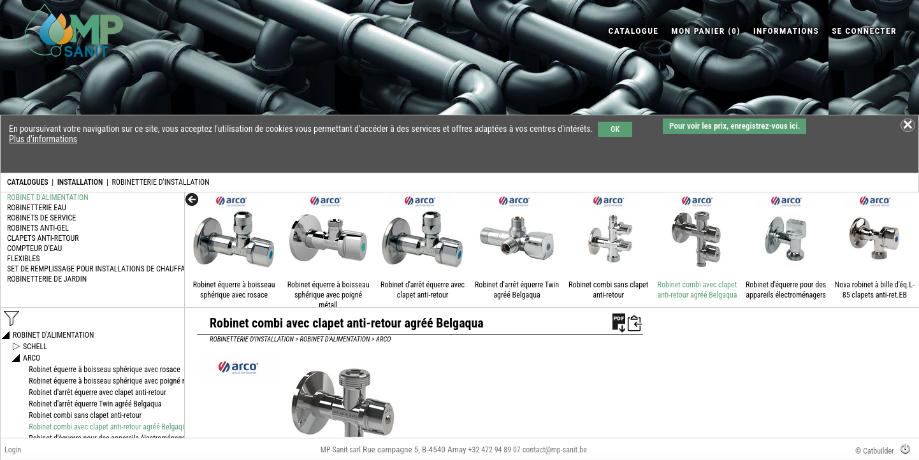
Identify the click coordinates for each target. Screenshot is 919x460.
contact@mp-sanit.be (555, 449)
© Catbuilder (874, 451)
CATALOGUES (27, 182)
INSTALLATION (80, 182)
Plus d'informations (43, 139)
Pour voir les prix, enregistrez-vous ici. (734, 126)
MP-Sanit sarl (341, 449)
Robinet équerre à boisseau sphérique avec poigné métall (328, 295)
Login (12, 449)
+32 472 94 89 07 (494, 449)
